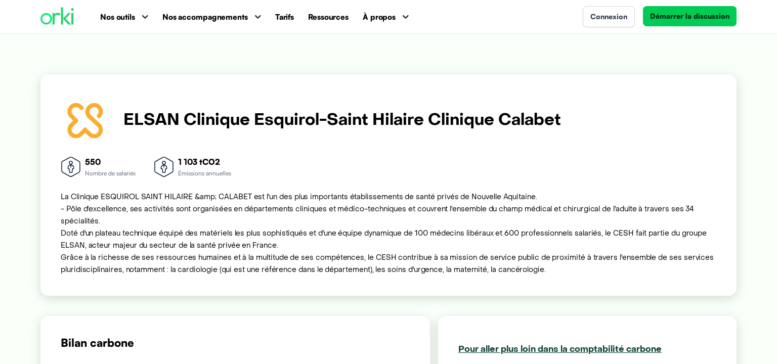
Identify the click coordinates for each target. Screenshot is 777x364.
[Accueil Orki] (57, 17)
